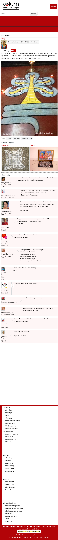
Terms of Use (37, 537)
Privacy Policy (27, 537)
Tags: (3, 138)
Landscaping (10, 487)
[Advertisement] (31, 374)
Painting (9, 458)
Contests (9, 513)
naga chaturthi (26, 138)
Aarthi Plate (10, 468)
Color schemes (11, 426)
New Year (9, 436)
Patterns (7, 407)
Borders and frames (13, 420)
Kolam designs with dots (14, 508)
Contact (46, 537)
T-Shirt (8, 490)
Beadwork (9, 463)
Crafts (6, 455)
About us (9, 521)
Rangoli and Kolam (10, 503)
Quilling (8, 460)
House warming (11, 439)
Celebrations (8, 431)
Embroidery (10, 466)
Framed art (10, 482)
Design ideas (10, 423)
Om (7, 415)
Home (3, 35)
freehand (16, 138)
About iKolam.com (15, 537)
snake (9, 138)
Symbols (9, 410)
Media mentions (11, 516)
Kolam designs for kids (14, 511)
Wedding (9, 442)
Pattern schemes (12, 428)
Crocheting (10, 471)
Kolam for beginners (13, 506)
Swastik (9, 418)
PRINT (13, 51)
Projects (7, 479)
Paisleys (9, 413)
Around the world (12, 434)
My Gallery (35, 42)
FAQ (7, 519)
